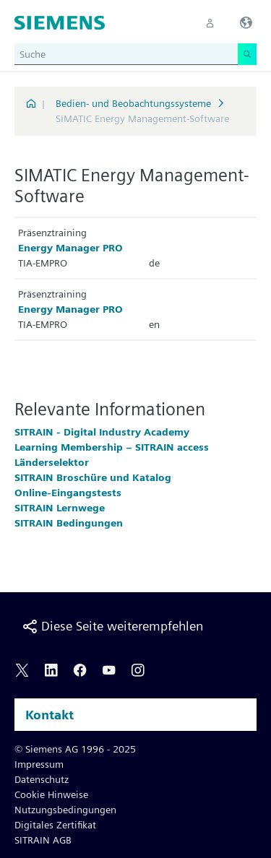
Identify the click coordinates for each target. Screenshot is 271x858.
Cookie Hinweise (51, 794)
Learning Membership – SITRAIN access (111, 447)
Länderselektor (51, 462)
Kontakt (49, 714)
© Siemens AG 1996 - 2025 (75, 749)
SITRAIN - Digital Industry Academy (101, 432)
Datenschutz (41, 779)
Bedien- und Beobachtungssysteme (133, 103)
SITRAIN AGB (43, 840)
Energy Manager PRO (70, 248)
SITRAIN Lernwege (59, 508)
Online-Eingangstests (67, 492)
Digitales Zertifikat (55, 825)
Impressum (39, 764)
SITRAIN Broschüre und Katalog (92, 477)
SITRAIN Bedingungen (68, 523)
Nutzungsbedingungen (65, 809)
